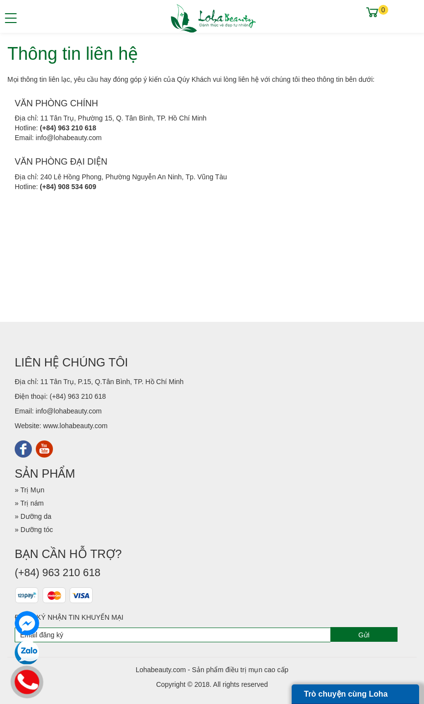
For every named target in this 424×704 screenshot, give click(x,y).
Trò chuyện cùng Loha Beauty (346, 697)
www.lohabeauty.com (75, 426)
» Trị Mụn (29, 490)
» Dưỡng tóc (34, 530)
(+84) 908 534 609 (68, 187)
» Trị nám (29, 503)
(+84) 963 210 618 (68, 128)
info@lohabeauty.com (69, 138)
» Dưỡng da (33, 516)
